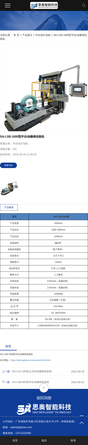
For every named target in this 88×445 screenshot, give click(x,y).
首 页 (16, 35)
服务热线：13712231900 (17, 433)
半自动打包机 (43, 35)
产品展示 (27, 35)
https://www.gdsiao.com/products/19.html (31, 360)
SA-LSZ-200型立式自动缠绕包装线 (32, 371)
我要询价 (8, 165)
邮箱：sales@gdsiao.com (17, 427)
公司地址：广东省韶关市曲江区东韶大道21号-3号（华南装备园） (40, 421)
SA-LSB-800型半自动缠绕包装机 (30, 382)
